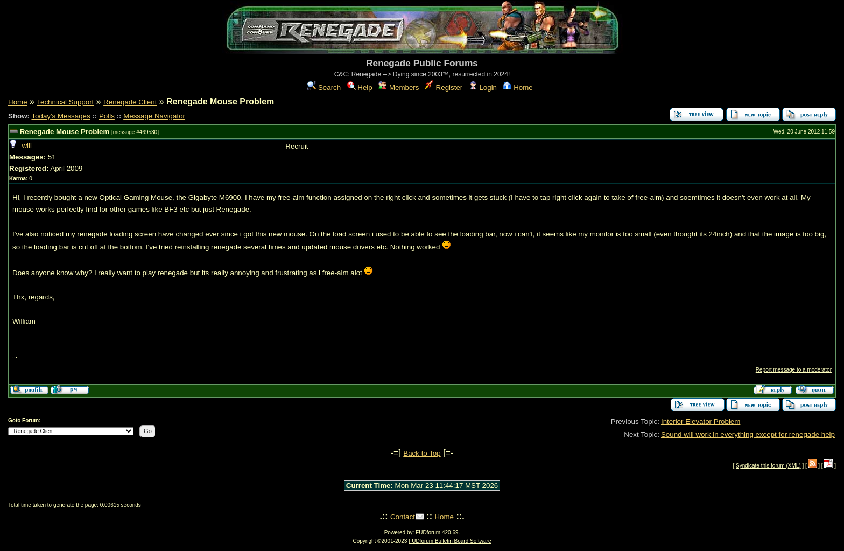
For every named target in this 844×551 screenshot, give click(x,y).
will (27, 146)
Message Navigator (154, 116)
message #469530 (135, 132)
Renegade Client (130, 102)
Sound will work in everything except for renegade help (748, 434)
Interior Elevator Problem (700, 421)
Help (359, 87)
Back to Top (421, 453)
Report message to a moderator (794, 370)
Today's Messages (60, 116)
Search (324, 87)
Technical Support (65, 102)
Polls (107, 116)
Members (398, 87)
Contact (402, 517)
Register (443, 87)
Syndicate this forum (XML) (768, 466)
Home (517, 87)
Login (483, 87)
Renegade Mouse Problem (65, 132)
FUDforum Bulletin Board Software (450, 541)
